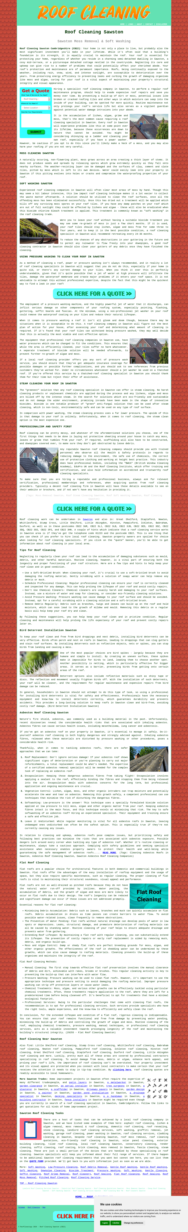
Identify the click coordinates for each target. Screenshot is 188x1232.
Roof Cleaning (34, 1207)
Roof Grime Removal (57, 1174)
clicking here (122, 1069)
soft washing (125, 1130)
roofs (87, 640)
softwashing (32, 813)
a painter (45, 1093)
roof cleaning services (138, 1133)
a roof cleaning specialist (82, 1103)
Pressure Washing (108, 1170)
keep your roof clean (102, 617)
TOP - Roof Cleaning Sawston (38, 1183)
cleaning (77, 340)
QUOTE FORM (36, 1161)
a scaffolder (59, 1089)
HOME (122, 24)
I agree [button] (105, 1223)
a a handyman (112, 1096)
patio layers (78, 1082)
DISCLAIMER (161, 24)
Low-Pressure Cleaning (63, 1167)
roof (77, 79)
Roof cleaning (29, 519)
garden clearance (31, 1086)
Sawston (88, 519)
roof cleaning (98, 193)
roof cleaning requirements (73, 1158)
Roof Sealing (102, 1174)
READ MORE (109, 852)
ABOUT (139, 24)
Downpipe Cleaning (53, 1170)
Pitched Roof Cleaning (53, 1177)
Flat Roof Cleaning (127, 1174)
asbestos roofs (84, 835)
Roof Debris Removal (93, 1167)
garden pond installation (91, 1093)
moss (47, 170)
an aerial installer (74, 1086)
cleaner (51, 683)
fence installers (76, 1100)
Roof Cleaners (82, 1174)
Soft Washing (36, 1167)
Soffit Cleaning (30, 1174)
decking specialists (68, 1096)
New (43, 1207)
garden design (135, 1089)
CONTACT (149, 24)
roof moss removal (133, 1137)
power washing (96, 1133)
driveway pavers (97, 1089)
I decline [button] (115, 1223)
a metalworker (116, 1082)
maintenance (59, 69)
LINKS (130, 24)
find (29, 1045)
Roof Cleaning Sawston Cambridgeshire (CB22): (51, 48)
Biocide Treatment (81, 1170)
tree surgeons (115, 1086)
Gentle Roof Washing (123, 1167)
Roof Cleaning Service (85, 1177)
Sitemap (21, 1207)
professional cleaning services (86, 1006)
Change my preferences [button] (133, 1223)
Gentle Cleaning (156, 1170)
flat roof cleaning (62, 905)
